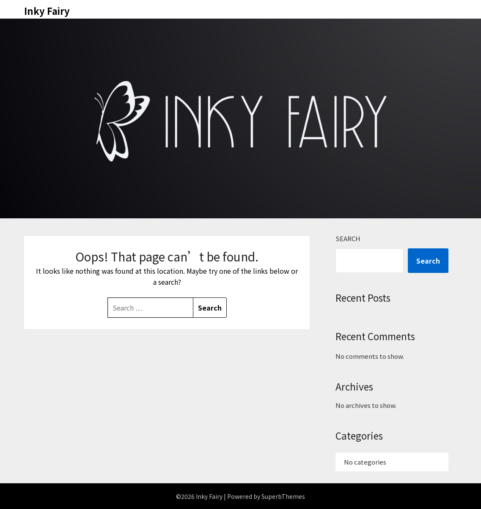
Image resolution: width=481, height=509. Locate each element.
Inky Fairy (47, 10)
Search (347, 238)
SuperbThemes (283, 496)
